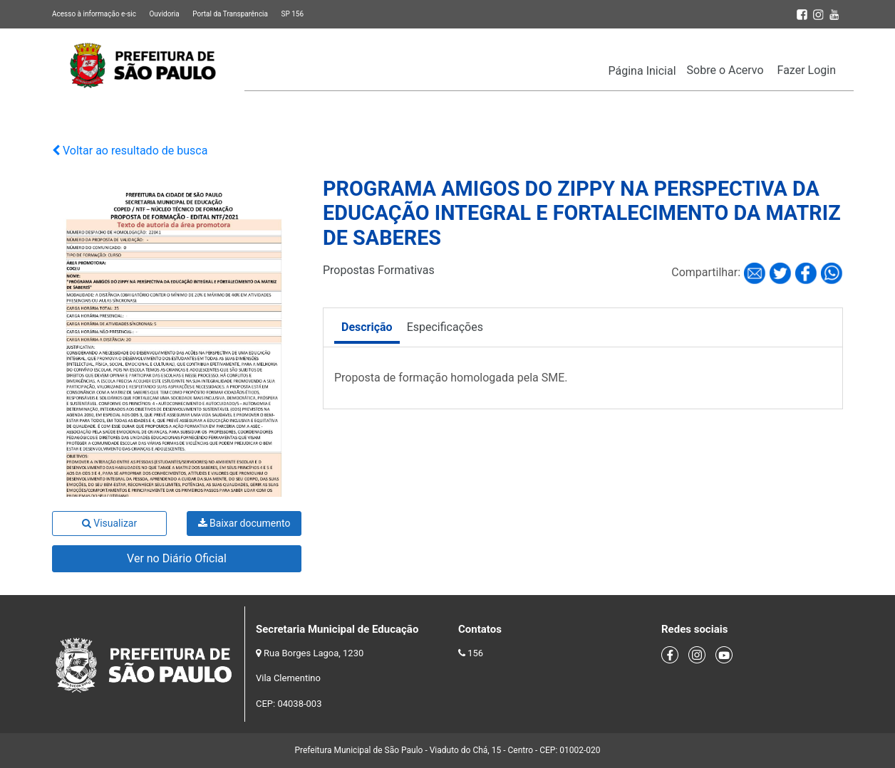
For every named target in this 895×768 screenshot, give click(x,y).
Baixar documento (244, 523)
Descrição (367, 327)
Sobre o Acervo (725, 70)
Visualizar (109, 523)
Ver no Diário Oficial (177, 558)
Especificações (445, 327)
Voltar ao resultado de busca (129, 150)
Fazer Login (806, 70)
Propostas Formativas (379, 270)
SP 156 (292, 14)
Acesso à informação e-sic (94, 14)
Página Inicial (642, 71)
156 (475, 653)
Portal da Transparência (230, 14)
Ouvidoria (164, 14)
